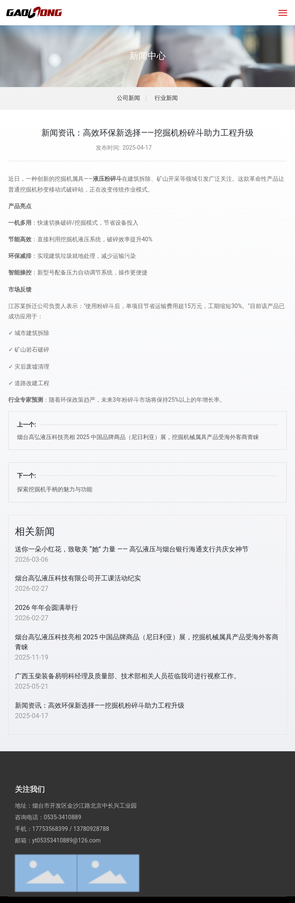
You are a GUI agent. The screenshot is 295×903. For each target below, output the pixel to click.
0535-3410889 (62, 847)
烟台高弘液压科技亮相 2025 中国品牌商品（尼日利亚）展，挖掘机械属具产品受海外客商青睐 (138, 437)
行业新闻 (166, 98)
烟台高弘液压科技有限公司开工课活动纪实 (78, 578)
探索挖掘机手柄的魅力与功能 (54, 489)
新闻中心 (147, 56)
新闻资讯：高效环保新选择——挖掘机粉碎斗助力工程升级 (99, 705)
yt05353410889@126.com (66, 870)
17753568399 (50, 859)
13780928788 (91, 859)
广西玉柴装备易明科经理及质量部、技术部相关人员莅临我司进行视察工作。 (127, 676)
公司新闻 (128, 98)
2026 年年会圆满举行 (46, 608)
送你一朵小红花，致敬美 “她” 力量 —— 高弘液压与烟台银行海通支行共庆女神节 (132, 549)
